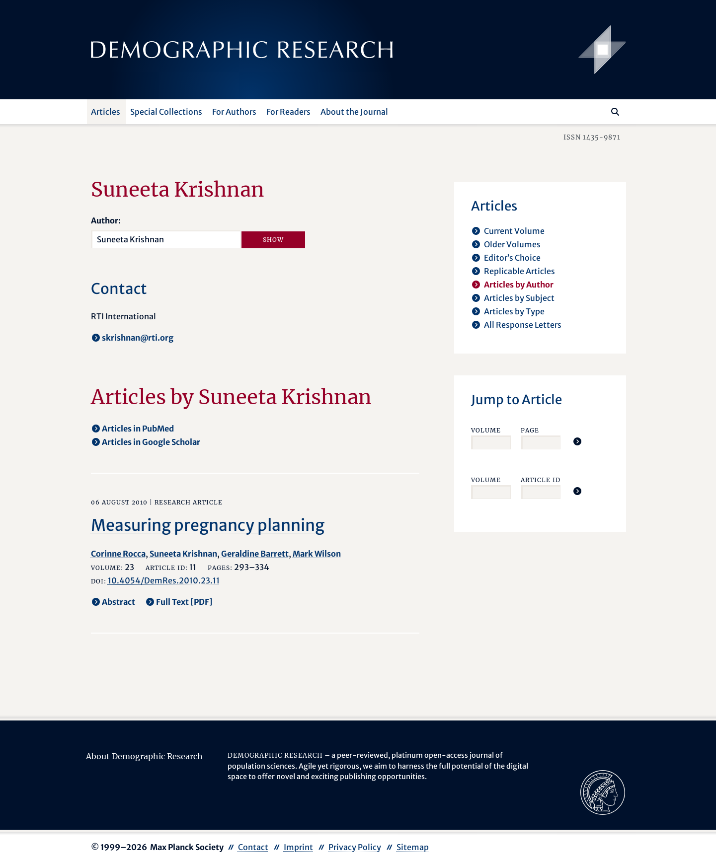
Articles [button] (105, 112)
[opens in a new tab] (602, 791)
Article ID (540, 480)
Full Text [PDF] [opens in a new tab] (184, 602)
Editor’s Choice (512, 258)
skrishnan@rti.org (137, 338)
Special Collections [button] (166, 112)
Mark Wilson (317, 554)
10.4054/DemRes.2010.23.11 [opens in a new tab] (164, 580)
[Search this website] (600, 110)
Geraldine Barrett (255, 554)
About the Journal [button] (354, 112)
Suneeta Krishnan (183, 554)
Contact (253, 847)
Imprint (298, 847)
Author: (106, 220)
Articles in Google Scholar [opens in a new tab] (151, 442)
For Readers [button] (288, 112)
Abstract (118, 602)
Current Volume (514, 231)
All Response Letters (522, 325)
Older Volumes (512, 244)
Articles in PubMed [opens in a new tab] (138, 428)
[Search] (615, 111)
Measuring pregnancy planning (207, 525)
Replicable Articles (519, 271)
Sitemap (413, 847)
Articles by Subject (519, 298)
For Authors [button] (234, 112)
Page (530, 430)
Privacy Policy (354, 847)
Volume (486, 430)
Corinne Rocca (118, 554)
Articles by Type (514, 311)
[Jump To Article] (577, 441)
